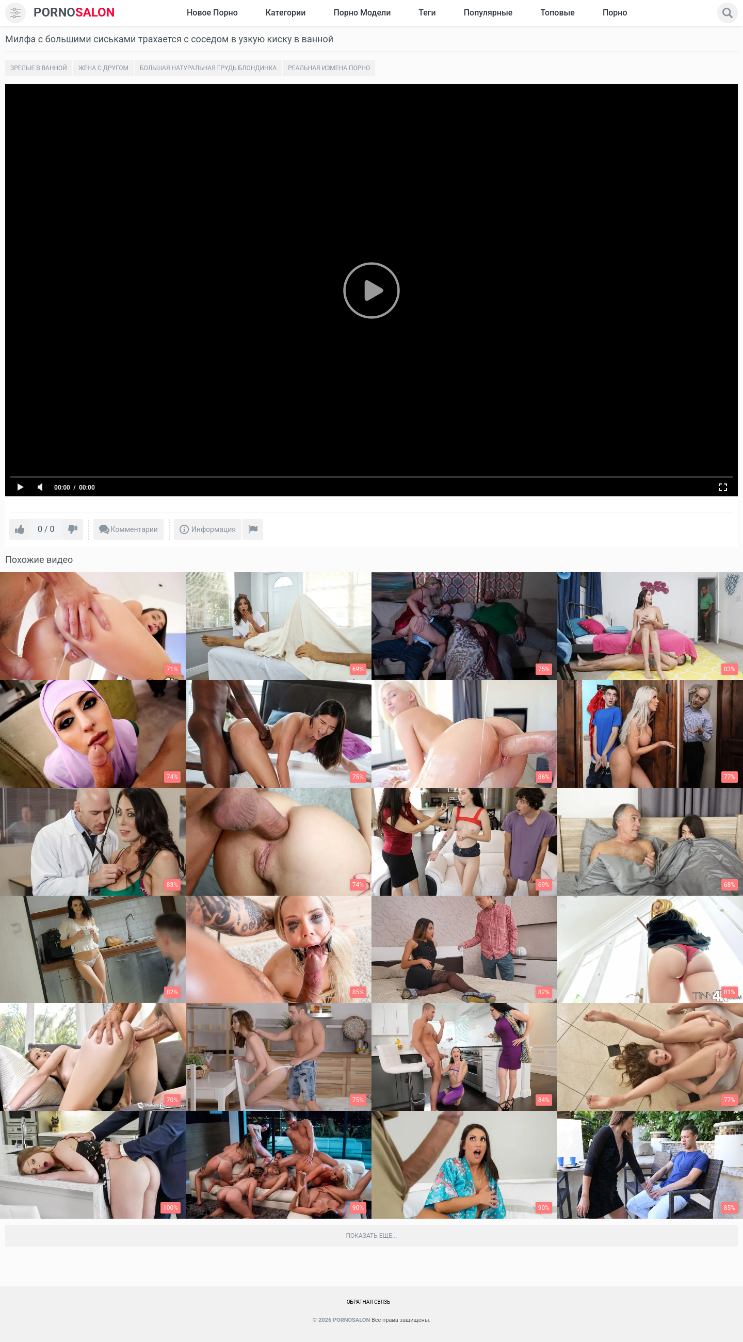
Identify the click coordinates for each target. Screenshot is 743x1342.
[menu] (15, 13)
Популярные (488, 13)
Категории (286, 13)
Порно (615, 13)
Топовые (557, 13)
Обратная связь (369, 1302)
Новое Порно (212, 13)
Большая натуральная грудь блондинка (208, 68)
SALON (74, 13)
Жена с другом (103, 68)
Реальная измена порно (329, 68)
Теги (426, 13)
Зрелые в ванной (38, 68)
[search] (727, 13)
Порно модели (362, 13)
